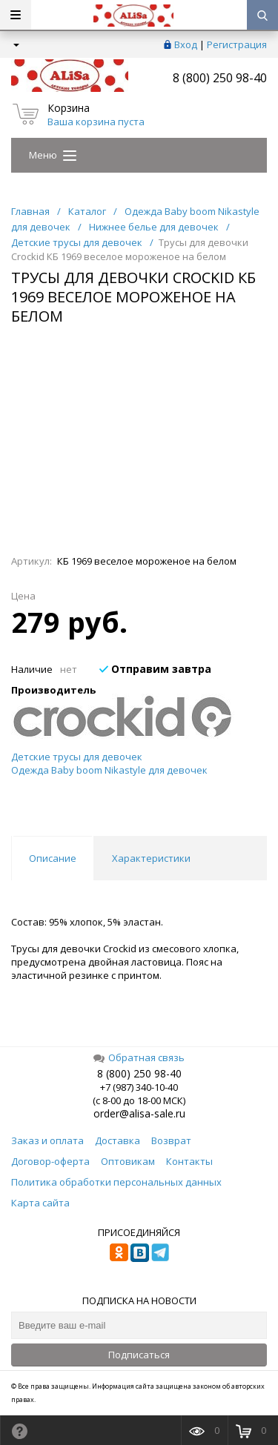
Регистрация (237, 44)
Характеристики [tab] (151, 858)
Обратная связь (139, 1057)
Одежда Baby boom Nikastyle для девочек (109, 770)
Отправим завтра (155, 669)
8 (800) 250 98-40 (220, 78)
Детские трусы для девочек (76, 756)
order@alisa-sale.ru (139, 1113)
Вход (185, 44)
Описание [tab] (52, 858)
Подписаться (139, 1354)
